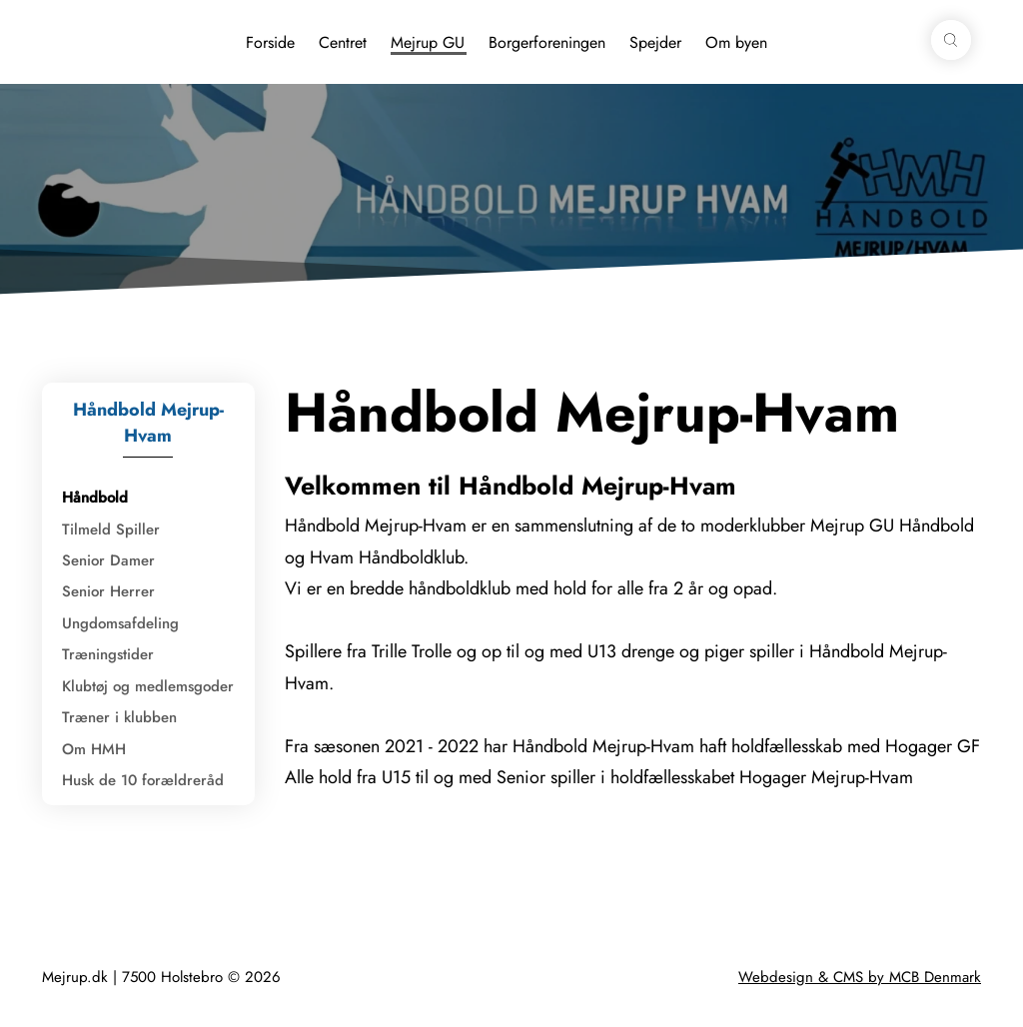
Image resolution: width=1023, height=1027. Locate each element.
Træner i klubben (119, 717)
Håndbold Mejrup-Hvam (148, 423)
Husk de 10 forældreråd (143, 780)
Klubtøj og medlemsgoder (148, 686)
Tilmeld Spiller (111, 529)
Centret (343, 42)
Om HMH (94, 749)
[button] (951, 40)
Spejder (655, 42)
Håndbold (95, 498)
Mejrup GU (428, 42)
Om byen (736, 42)
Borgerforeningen (547, 42)
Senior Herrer (108, 591)
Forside (270, 42)
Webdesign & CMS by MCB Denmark (859, 977)
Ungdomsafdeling (120, 623)
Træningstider (108, 654)
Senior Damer (108, 560)
